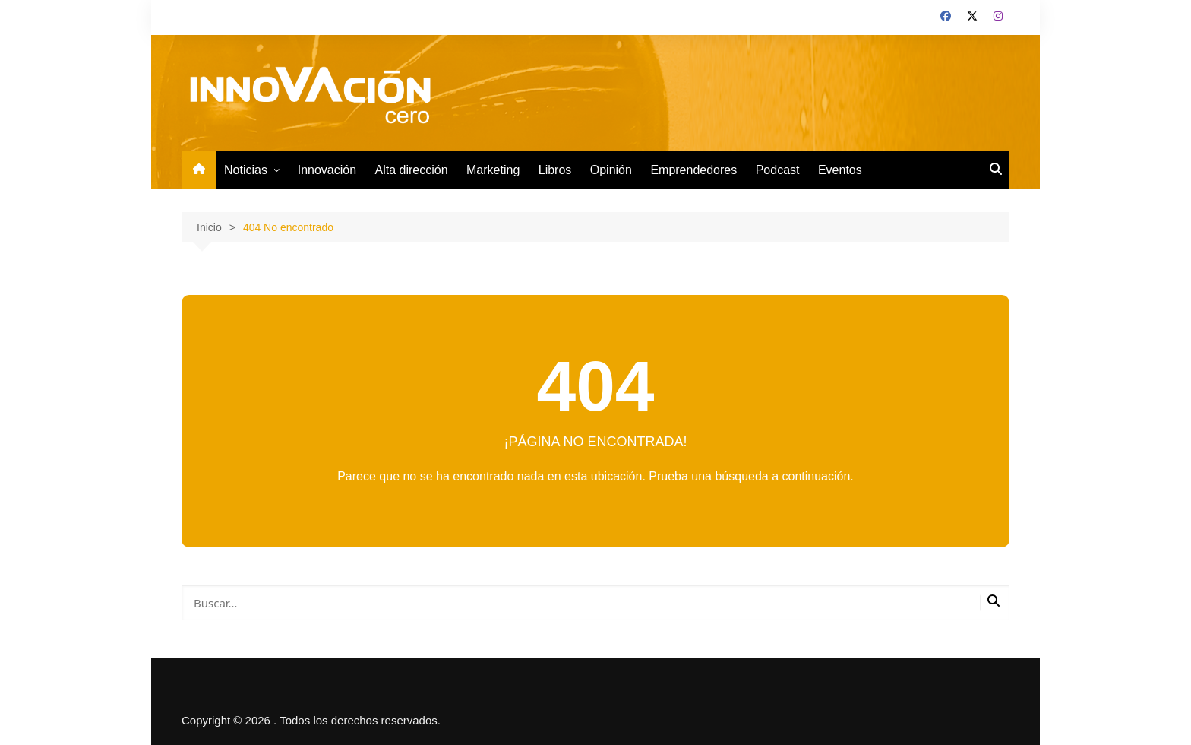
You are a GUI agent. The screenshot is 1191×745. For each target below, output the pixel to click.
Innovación (327, 169)
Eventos (840, 169)
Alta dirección (411, 169)
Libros (555, 169)
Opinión (611, 169)
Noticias (245, 169)
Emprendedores (693, 169)
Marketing (493, 169)
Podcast (778, 169)
